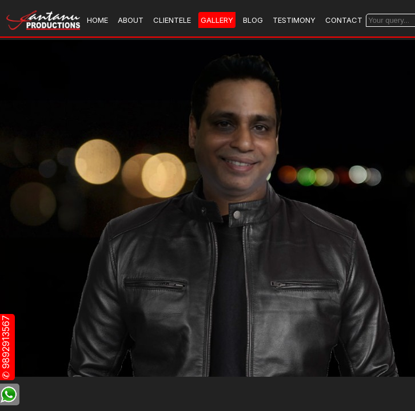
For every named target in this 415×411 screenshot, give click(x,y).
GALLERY (217, 20)
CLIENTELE (172, 20)
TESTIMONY (294, 20)
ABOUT (130, 20)
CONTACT (343, 20)
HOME (97, 20)
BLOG (253, 20)
